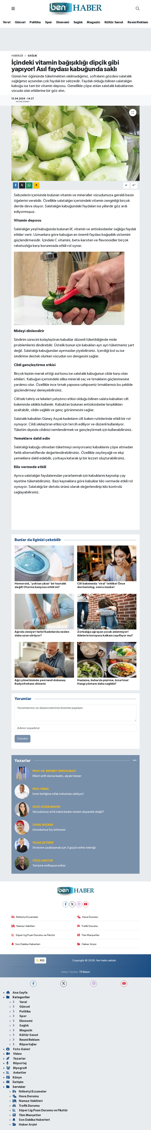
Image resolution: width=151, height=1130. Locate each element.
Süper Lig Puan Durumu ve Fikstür (33, 935)
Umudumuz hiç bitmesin (49, 829)
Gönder (22, 738)
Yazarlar (16, 1058)
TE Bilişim (84, 972)
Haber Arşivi (87, 944)
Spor (48, 22)
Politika (35, 22)
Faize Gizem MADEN (46, 807)
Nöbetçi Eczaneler (24, 917)
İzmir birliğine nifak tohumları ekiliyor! (58, 794)
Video (14, 1053)
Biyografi (16, 1068)
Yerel (6, 22)
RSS (40, 960)
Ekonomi (62, 22)
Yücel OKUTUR (42, 860)
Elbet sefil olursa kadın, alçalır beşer (56, 776)
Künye (14, 1077)
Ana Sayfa (17, 992)
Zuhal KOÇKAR (42, 824)
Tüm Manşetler (88, 935)
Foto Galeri (18, 1049)
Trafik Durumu (87, 926)
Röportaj (16, 1063)
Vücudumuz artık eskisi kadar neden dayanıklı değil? (68, 811)
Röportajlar (25, 1044)
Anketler (16, 1072)
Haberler (17, 56)
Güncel (20, 22)
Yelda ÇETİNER (42, 842)
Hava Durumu (87, 917)
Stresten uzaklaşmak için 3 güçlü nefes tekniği (64, 847)
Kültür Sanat (113, 22)
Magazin (93, 22)
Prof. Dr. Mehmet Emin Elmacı (54, 771)
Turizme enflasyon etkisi (48, 865)
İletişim (14, 1082)
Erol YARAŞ (40, 789)
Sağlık (78, 22)
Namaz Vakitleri (23, 926)
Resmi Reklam (138, 22)
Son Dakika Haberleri (25, 944)
